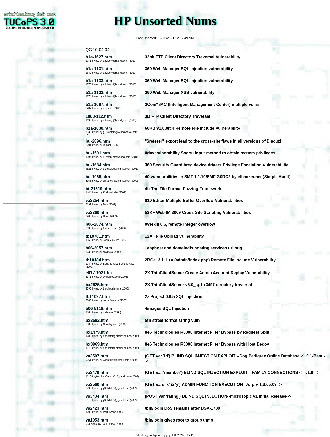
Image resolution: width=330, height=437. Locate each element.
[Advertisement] (43, 123)
